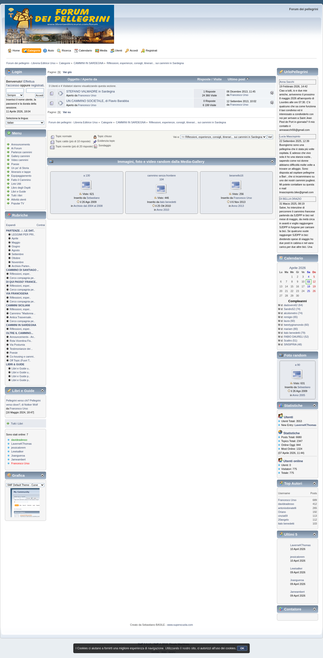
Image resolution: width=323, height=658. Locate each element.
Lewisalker (17, 451)
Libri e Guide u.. (21, 368)
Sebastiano (93, 197)
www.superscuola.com (180, 624)
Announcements (20, 144)
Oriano (282, 511)
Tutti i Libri (17, 423)
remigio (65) (291, 317)
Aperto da (89, 79)
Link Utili (16, 183)
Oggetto (74, 79)
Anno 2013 (238, 205)
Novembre (18, 262)
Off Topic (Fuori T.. (20, 360)
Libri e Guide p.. (21, 376)
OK (242, 648)
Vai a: (176, 136)
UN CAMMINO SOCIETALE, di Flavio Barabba (97, 101)
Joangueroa (18, 455)
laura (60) (289, 320)
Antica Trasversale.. (21, 317)
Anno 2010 (163, 209)
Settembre (18, 254)
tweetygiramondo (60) (296, 324)
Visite (217, 79)
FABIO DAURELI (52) (296, 336)
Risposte (204, 79)
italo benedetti (168, 201)
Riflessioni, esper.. (20, 273)
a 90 (297, 364)
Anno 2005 (299, 395)
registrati (37, 85)
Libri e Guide (18, 191)
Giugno (16, 246)
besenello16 (236, 175)
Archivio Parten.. (21, 266)
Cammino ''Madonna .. (22, 313)
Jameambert (18, 459)
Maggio (16, 242)
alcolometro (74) (293, 313)
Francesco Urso (19, 408)
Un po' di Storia (20, 168)
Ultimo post (238, 79)
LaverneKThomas (21, 443)
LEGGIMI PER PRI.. (23, 234)
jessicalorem (18, 447)
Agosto (16, 250)
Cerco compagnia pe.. (22, 277)
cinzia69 (283, 515)
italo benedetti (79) (294, 332)
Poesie (15, 164)
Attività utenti (18, 199)
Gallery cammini (20, 156)
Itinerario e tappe (21, 171)
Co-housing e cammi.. (22, 356)
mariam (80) (291, 328)
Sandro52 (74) (292, 309)
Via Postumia (17, 344)
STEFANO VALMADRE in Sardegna (90, 91)
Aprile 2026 (297, 268)
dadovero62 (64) (293, 305)
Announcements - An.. (22, 336)
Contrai (41, 225)
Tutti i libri (16, 195)
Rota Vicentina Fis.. (21, 340)
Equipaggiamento (21, 175)
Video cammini (19, 159)
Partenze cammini (21, 152)
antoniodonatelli (287, 508)
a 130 (86, 175)
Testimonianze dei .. (21, 348)
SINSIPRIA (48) (293, 344)
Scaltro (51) (290, 340)
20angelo (283, 519)
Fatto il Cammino (21, 179)
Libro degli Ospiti (20, 187)
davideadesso (19, 439)
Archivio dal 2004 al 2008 (88, 205)
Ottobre (16, 258)
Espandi (11, 225)
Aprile (15, 238)
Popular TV (17, 203)
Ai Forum (16, 148)
